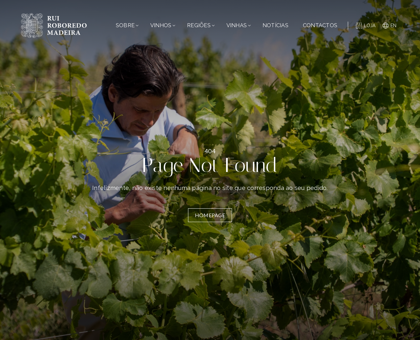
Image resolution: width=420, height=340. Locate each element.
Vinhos (163, 25)
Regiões (201, 25)
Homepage (210, 215)
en (390, 25)
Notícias (275, 25)
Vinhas (238, 25)
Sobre (127, 25)
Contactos (320, 25)
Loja (366, 25)
